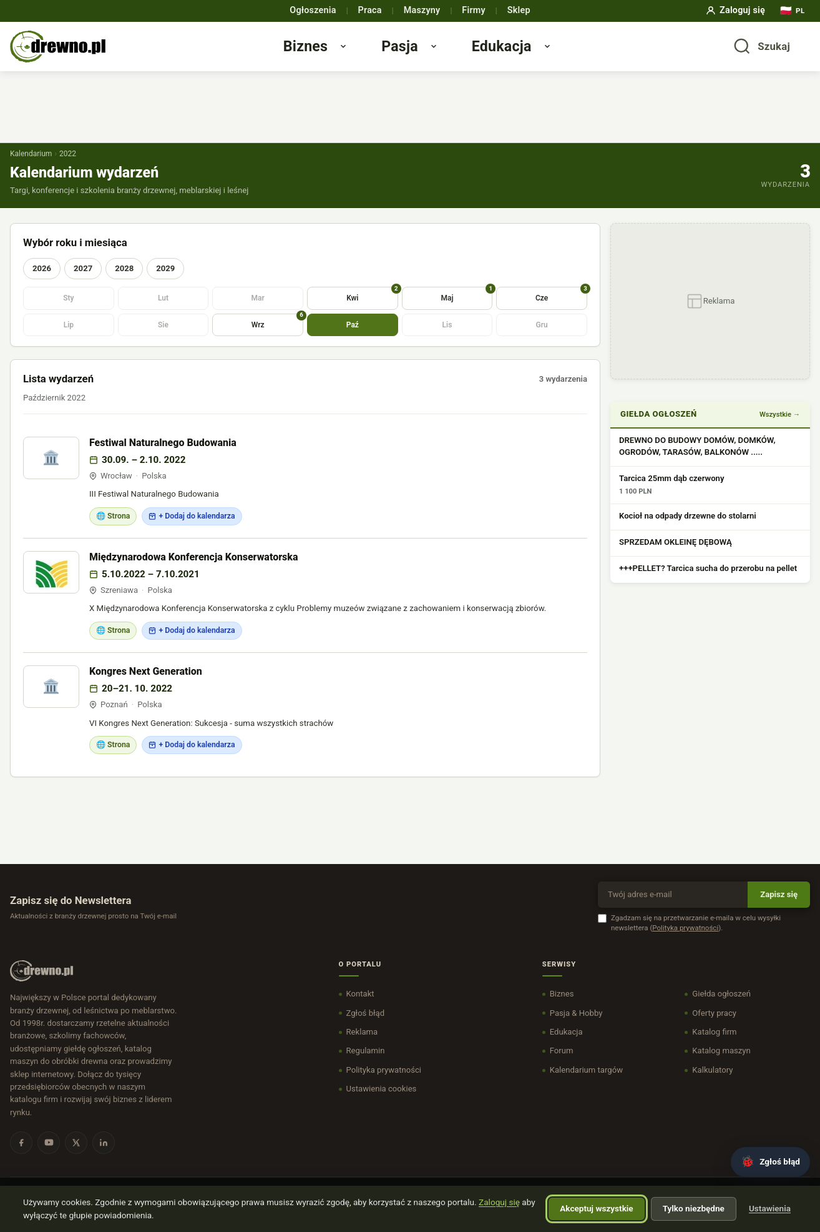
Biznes (317, 52)
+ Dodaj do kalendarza (192, 529)
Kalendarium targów (586, 1083)
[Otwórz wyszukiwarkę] (761, 53)
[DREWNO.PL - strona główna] (70, 53)
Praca (370, 10)
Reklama (362, 1045)
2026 (41, 281)
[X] (76, 1156)
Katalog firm (714, 1045)
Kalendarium (31, 166)
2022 (67, 166)
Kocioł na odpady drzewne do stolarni (687, 529)
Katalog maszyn (721, 1064)
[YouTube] (48, 1156)
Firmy (473, 10)
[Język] (792, 11)
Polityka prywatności (685, 940)
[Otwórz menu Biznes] (358, 53)
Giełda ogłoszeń (721, 1007)
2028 (124, 281)
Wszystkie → (779, 428)
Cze (561, 307)
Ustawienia (770, 1208)
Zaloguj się (735, 10)
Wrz (277, 334)
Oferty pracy (714, 1026)
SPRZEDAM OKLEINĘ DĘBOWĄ (675, 555)
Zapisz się (779, 907)
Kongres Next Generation (145, 684)
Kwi (372, 307)
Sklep (518, 10)
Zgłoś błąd (365, 1026)
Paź (352, 338)
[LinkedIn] (103, 1156)
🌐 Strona (113, 529)
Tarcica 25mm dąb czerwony (671, 491)
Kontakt (360, 1007)
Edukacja (514, 52)
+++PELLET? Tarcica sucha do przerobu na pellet (708, 582)
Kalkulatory (712, 1083)
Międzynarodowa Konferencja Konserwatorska (193, 570)
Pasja (412, 52)
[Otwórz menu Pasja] (448, 53)
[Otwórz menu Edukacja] (562, 53)
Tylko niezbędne (694, 1208)
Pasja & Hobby (576, 1026)
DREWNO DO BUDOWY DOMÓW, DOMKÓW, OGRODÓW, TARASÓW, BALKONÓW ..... (697, 459)
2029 (165, 281)
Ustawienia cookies (381, 1101)
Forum (562, 1064)
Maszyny (422, 10)
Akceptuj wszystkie (596, 1208)
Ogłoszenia (313, 10)
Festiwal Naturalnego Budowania (163, 456)
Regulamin (365, 1064)
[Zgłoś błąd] (770, 1162)
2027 (83, 281)
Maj (466, 307)
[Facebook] (21, 1156)
